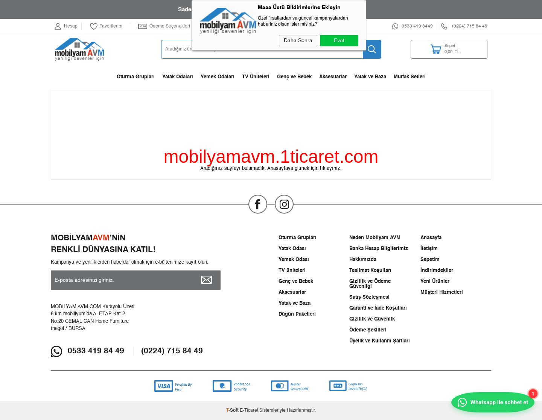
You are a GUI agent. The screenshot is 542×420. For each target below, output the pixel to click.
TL (457, 49)
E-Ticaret (249, 410)
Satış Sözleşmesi (369, 297)
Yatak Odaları (177, 77)
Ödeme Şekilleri (368, 330)
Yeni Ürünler (434, 281)
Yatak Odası (292, 248)
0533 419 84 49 (96, 351)
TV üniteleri (292, 270)
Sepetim (430, 259)
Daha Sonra (298, 40)
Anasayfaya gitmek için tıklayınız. (304, 168)
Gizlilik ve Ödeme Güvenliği (370, 284)
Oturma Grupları (136, 77)
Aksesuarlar (333, 77)
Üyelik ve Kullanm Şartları (379, 341)
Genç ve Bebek (294, 77)
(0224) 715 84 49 (172, 351)
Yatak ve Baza (370, 77)
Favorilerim (106, 26)
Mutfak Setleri (410, 77)
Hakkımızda (362, 259)
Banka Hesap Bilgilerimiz (378, 248)
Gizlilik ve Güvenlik (372, 319)
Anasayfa (431, 237)
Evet (339, 40)
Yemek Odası (294, 259)
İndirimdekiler (436, 270)
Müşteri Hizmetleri (441, 292)
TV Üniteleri (255, 77)
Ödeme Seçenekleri (164, 26)
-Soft (233, 410)
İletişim (429, 248)
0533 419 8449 (417, 26)
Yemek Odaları (217, 77)
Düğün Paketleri (297, 314)
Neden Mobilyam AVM (374, 237)
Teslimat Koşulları (370, 270)
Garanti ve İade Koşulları (378, 308)
